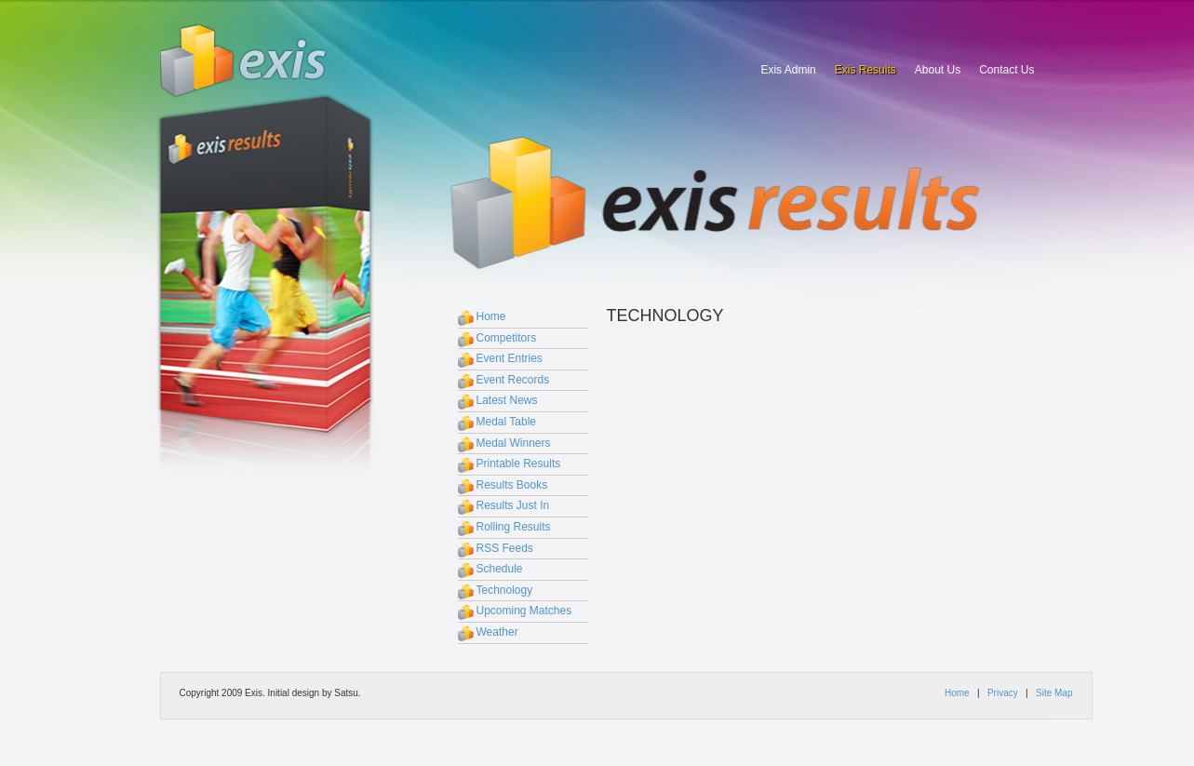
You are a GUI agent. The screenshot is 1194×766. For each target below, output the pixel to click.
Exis (244, 60)
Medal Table (506, 421)
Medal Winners (513, 443)
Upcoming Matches (524, 610)
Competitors (506, 337)
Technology (504, 590)
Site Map (1054, 693)
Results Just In (513, 505)
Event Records (513, 379)
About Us (937, 69)
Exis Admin (787, 69)
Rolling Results (513, 526)
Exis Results (865, 69)
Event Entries (509, 358)
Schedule (499, 568)
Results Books (512, 484)
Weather (497, 631)
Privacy (1002, 693)
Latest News (507, 400)
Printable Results (518, 463)
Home (491, 316)
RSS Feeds (504, 548)
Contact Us (1006, 69)
